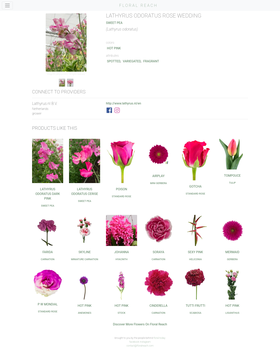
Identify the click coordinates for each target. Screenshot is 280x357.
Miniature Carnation (84, 259)
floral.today (159, 337)
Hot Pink (114, 48)
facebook (134, 341)
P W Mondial (48, 304)
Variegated (132, 61)
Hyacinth (122, 259)
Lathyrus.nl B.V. (61, 74)
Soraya (158, 252)
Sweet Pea (114, 23)
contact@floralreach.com (140, 345)
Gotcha (195, 186)
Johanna (121, 252)
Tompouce (232, 175)
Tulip (232, 182)
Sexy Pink (195, 252)
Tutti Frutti (195, 305)
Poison (121, 189)
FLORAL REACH (138, 5)
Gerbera (232, 259)
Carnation (47, 259)
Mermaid (232, 252)
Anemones (84, 312)
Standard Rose (121, 196)
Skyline (85, 252)
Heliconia (195, 259)
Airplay (158, 176)
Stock (121, 312)
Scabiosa (195, 312)
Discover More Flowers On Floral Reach (140, 324)
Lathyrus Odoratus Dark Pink (47, 193)
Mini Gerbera (158, 183)
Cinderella (159, 305)
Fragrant (151, 61)
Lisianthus (232, 312)
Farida (48, 252)
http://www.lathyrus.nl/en (123, 103)
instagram (145, 341)
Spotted (113, 61)
